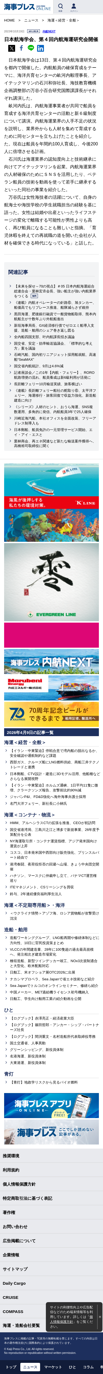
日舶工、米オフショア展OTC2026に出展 (42, 972)
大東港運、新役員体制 (28, 1063)
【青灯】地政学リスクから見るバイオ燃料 (44, 1082)
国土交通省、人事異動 (28, 1043)
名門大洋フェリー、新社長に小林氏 (38, 803)
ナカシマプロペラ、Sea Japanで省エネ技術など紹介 (52, 979)
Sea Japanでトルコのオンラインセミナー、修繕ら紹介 (54, 986)
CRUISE (10, 1297)
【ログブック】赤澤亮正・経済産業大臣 (42, 1018)
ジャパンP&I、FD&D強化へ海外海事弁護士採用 (48, 797)
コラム (88, 1367)
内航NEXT (49, 31)
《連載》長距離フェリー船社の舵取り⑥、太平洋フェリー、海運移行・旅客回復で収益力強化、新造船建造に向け (55, 395)
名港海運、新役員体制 (28, 1056)
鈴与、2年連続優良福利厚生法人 (36, 894)
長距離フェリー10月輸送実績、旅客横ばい (48, 384)
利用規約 (11, 1170)
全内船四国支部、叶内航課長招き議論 (44, 337)
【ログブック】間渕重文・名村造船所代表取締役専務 (53, 1037)
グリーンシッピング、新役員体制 (36, 1050)
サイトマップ (15, 1269)
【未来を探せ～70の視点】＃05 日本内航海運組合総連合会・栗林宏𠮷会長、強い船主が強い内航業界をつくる (55, 291)
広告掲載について (19, 1240)
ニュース (30, 1367)
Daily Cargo (14, 1283)
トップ (10, 1367)
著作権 (9, 1212)
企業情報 (11, 1255)
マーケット (53, 1367)
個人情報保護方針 (19, 1184)
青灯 (8, 1074)
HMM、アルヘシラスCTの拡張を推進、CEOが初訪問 (52, 823)
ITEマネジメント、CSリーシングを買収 (42, 887)
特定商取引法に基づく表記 (27, 1198)
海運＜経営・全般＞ (25, 742)
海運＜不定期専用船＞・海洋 (34, 905)
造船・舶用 (15, 929)
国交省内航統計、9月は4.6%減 (38, 366)
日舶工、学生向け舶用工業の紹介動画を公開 (45, 999)
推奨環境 (11, 1155)
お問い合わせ (15, 1226)
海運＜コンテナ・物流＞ (29, 815)
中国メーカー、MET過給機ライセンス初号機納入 (49, 992)
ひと (8, 1010)
